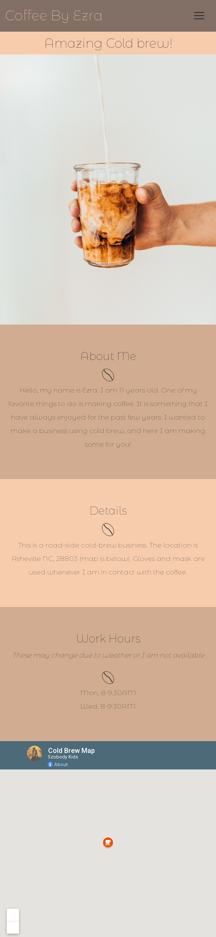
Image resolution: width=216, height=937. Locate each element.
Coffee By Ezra (54, 15)
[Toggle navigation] (199, 15)
